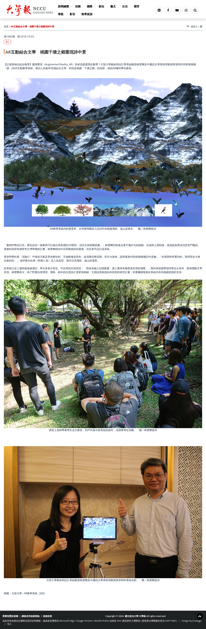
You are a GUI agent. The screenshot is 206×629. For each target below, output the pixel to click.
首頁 (6, 26)
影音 (72, 14)
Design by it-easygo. (192, 620)
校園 (78, 6)
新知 (101, 6)
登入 (9, 623)
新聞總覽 (65, 6)
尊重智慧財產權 (10, 616)
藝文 (113, 6)
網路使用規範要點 (31, 616)
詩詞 (42, 593)
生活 (125, 6)
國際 (89, 6)
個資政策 (47, 616)
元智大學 (17, 593)
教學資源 (86, 14)
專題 (60, 14)
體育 (136, 6)
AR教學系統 (30, 593)
